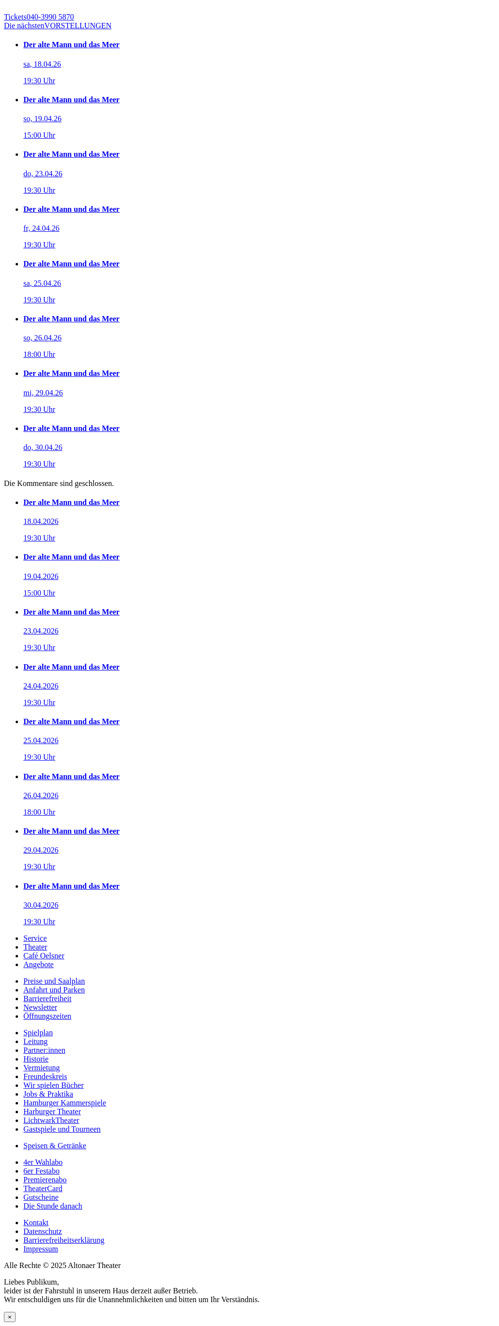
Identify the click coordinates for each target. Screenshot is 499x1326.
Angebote (38, 964)
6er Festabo (41, 1171)
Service (35, 938)
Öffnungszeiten (47, 1016)
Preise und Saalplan (54, 981)
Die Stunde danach (52, 1206)
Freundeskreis (45, 1076)
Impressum (40, 1249)
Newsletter (40, 1007)
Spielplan (38, 1032)
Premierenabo (45, 1180)
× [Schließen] (10, 1317)
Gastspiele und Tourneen (62, 1129)
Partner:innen (44, 1050)
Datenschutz (42, 1231)
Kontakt (36, 1222)
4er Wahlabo (43, 1162)
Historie (36, 1059)
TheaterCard (42, 1188)
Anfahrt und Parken (54, 990)
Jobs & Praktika (48, 1094)
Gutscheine (40, 1197)
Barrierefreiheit (47, 998)
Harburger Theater (52, 1111)
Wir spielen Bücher (53, 1085)
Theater (35, 947)
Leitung (35, 1041)
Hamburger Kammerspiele (64, 1103)
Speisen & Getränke (54, 1145)
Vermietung (41, 1068)
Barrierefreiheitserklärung (63, 1240)
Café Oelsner (43, 956)
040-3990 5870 (39, 17)
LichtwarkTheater (51, 1120)
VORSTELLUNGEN (58, 25)
